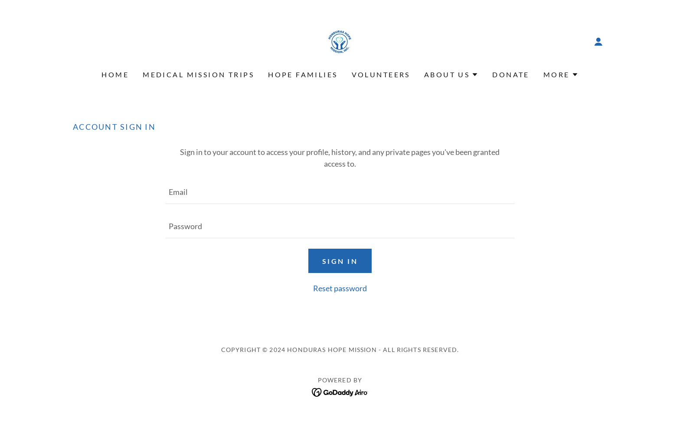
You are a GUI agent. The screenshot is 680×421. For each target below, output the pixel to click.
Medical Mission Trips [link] (198, 74)
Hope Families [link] (303, 74)
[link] (340, 41)
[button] (598, 41)
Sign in (340, 261)
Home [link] (115, 74)
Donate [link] (511, 74)
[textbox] (339, 192)
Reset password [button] (340, 288)
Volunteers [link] (381, 74)
